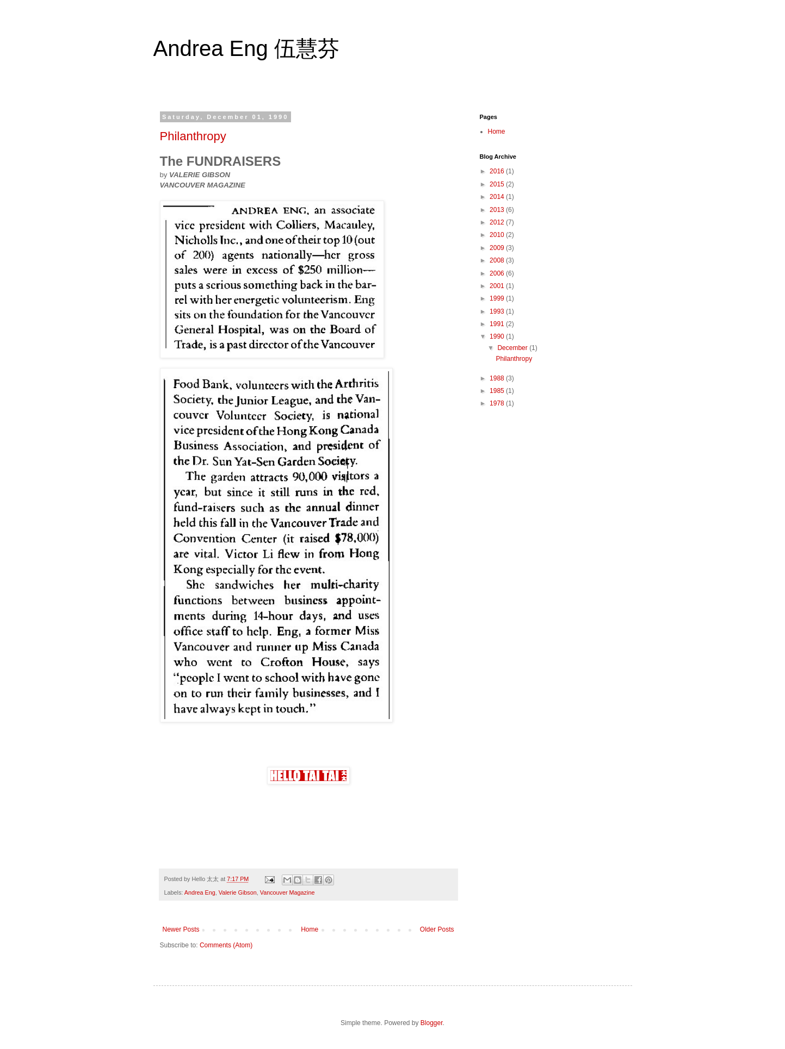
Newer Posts (181, 929)
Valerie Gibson (238, 892)
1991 (498, 324)
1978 (498, 403)
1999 (498, 298)
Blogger (432, 1023)
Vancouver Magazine (287, 892)
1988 (498, 378)
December (513, 348)
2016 (498, 171)
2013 (498, 210)
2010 (498, 235)
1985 (498, 391)
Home (309, 929)
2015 (498, 184)
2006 (498, 273)
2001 (498, 286)
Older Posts (437, 929)
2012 (498, 222)
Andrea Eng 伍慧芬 (246, 48)
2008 (498, 260)
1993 (498, 311)
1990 (498, 336)
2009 (498, 248)
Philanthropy (193, 136)
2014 (498, 197)
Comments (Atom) (226, 945)
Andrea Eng (199, 892)
